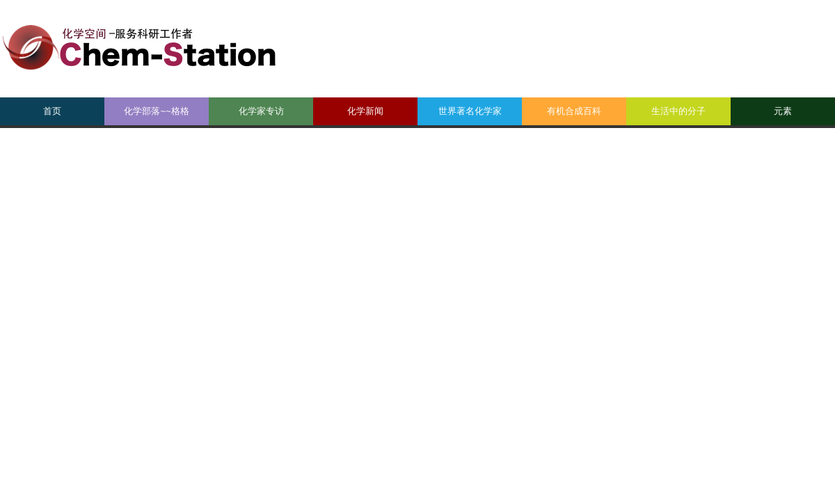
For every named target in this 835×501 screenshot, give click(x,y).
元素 (783, 111)
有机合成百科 (574, 111)
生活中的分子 (678, 111)
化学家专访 (261, 111)
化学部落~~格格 (156, 111)
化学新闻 (365, 111)
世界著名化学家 (470, 111)
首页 (52, 111)
